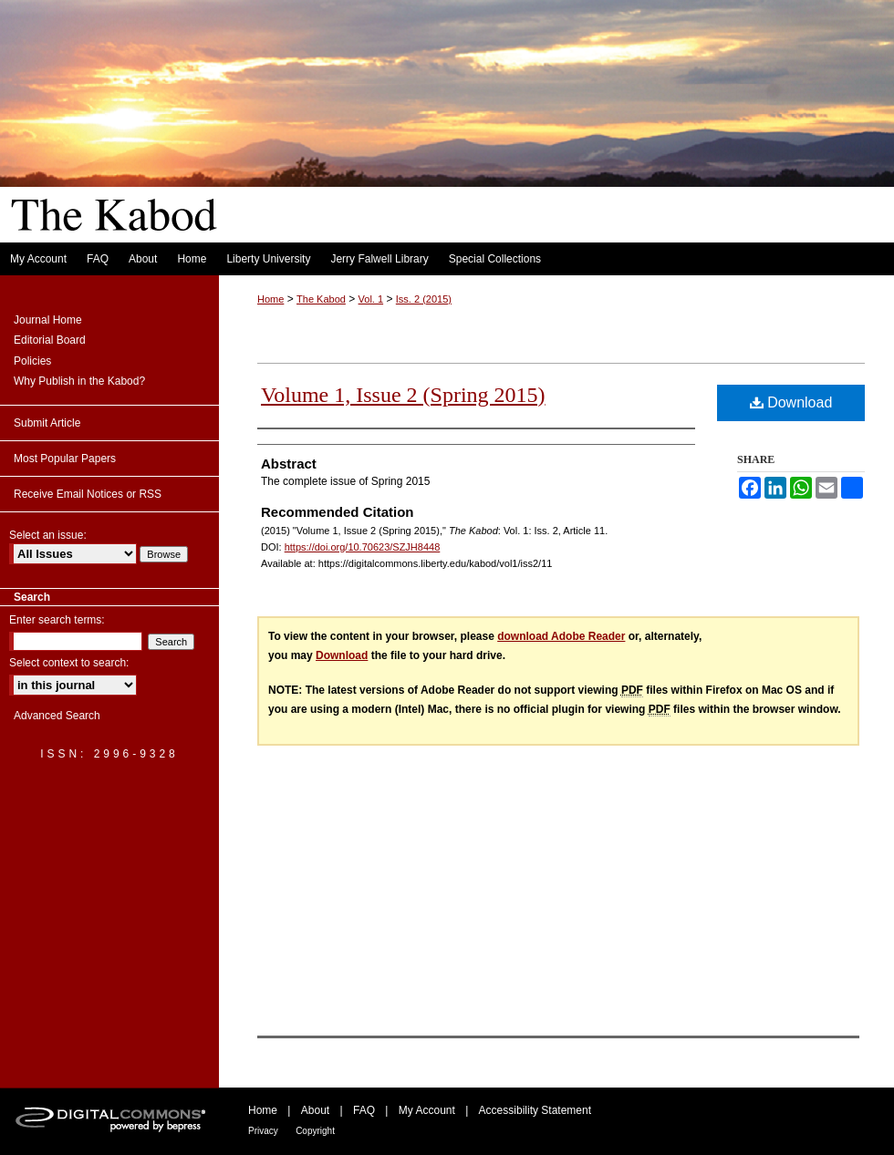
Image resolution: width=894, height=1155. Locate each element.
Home (270, 299)
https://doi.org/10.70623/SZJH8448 (363, 546)
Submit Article (47, 423)
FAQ (364, 1110)
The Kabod (447, 121)
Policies (32, 361)
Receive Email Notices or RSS (87, 494)
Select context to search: (69, 662)
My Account (427, 1110)
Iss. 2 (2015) (424, 299)
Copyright (315, 1131)
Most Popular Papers (65, 458)
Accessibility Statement (535, 1110)
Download (791, 402)
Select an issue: (48, 535)
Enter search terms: (57, 620)
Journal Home (48, 320)
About (315, 1110)
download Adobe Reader (561, 636)
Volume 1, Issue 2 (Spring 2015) (403, 395)
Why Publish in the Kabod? (79, 381)
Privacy (263, 1131)
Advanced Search (57, 715)
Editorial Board (50, 340)
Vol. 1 (371, 299)
